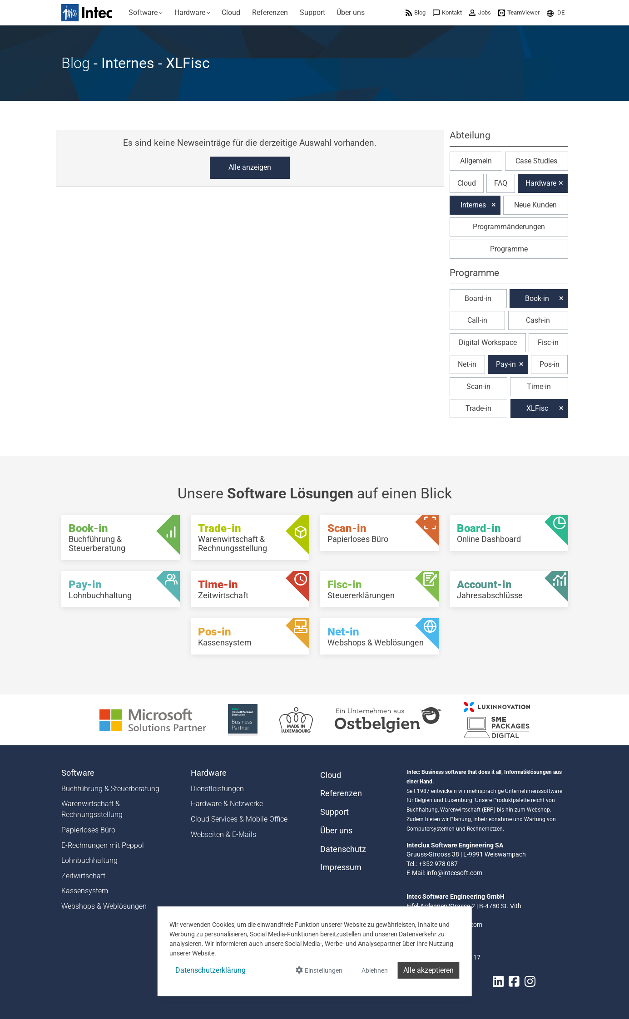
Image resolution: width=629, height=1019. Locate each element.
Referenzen (341, 793)
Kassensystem (84, 890)
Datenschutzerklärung (210, 970)
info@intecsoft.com (454, 872)
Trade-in (478, 408)
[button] (555, 12)
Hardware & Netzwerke (227, 803)
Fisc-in (548, 342)
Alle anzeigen (249, 167)
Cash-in (538, 320)
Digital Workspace (488, 342)
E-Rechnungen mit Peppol (102, 845)
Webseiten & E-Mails (223, 834)
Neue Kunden (535, 205)
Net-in (467, 364)
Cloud (466, 183)
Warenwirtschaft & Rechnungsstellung (92, 809)
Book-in (537, 298)
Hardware (540, 183)
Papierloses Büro (88, 830)
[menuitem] (146, 12)
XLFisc (537, 408)
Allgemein (476, 161)
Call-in (477, 320)
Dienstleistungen (217, 788)
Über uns (336, 830)
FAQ (500, 183)
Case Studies (536, 161)
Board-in (478, 298)
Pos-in (550, 364)
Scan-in (478, 386)
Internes (473, 205)
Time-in (539, 386)
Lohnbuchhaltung (89, 860)
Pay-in (506, 364)
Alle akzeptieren (428, 970)
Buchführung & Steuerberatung (110, 788)
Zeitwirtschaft (83, 875)
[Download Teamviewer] (519, 12)
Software (77, 773)
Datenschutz (343, 849)
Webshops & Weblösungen (104, 906)
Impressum (341, 867)
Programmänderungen (509, 226)
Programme (509, 249)
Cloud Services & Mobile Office (239, 819)
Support (334, 812)
